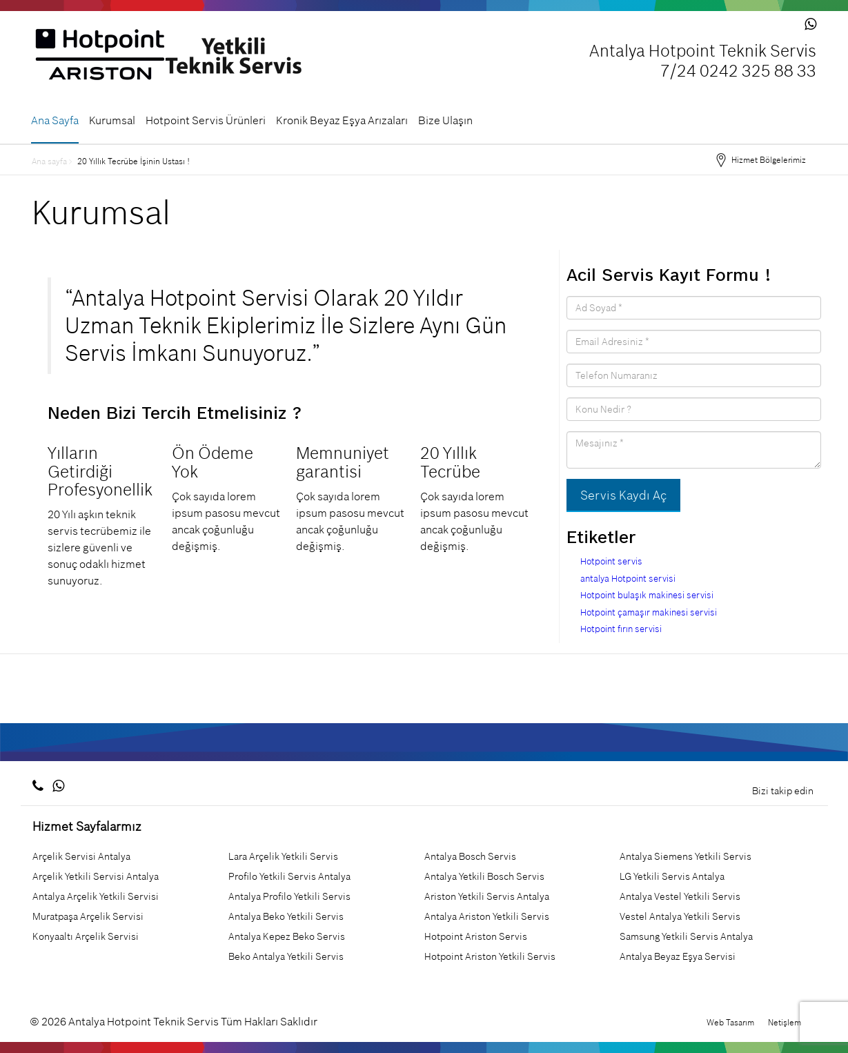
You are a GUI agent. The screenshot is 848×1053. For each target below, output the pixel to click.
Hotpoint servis (611, 561)
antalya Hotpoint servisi (628, 578)
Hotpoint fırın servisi (621, 629)
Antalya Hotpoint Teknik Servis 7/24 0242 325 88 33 (702, 61)
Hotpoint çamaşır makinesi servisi (648, 612)
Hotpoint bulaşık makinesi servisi (646, 595)
